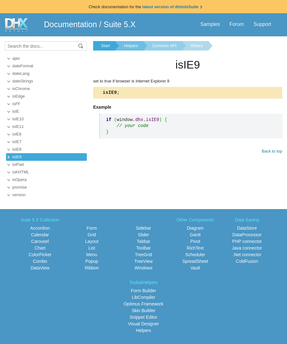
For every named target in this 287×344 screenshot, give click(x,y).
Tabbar (143, 241)
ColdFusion (247, 261)
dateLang (20, 73)
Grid (91, 234)
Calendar (40, 234)
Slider (143, 234)
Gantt (195, 234)
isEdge (18, 96)
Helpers (131, 45)
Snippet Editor (144, 317)
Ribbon (92, 267)
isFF (16, 103)
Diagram (195, 228)
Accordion (40, 228)
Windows (143, 267)
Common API (164, 45)
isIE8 (16, 149)
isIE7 (16, 141)
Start (105, 45)
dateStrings (22, 81)
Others (197, 45)
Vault (195, 267)
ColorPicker (40, 254)
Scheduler (195, 254)
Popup (91, 261)
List (91, 247)
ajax (16, 58)
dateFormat (22, 65)
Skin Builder (143, 310)
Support (262, 24)
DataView (40, 267)
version (19, 194)
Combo (40, 261)
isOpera (19, 179)
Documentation (70, 24)
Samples (210, 24)
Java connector (247, 247)
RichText (195, 247)
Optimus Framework (143, 303)
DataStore (247, 228)
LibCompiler (143, 297)
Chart (40, 247)
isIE (15, 111)
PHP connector (247, 241)
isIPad (18, 164)
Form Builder (143, 290)
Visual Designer (143, 323)
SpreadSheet (195, 261)
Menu (91, 254)
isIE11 (18, 126)
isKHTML (20, 172)
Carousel (40, 241)
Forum (237, 24)
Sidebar (143, 228)
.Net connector (247, 254)
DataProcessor (247, 234)
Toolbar (143, 247)
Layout (92, 241)
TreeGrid (143, 254)
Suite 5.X (119, 24)
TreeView (143, 261)
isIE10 (18, 119)
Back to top (272, 152)
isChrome (21, 88)
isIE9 (16, 156)
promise (19, 187)
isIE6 (16, 134)
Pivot (195, 241)
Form (92, 228)
